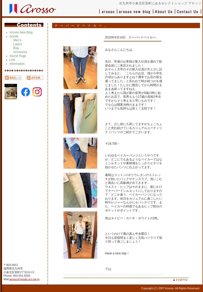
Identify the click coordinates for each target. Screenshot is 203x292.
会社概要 (164, 14)
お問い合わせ (188, 14)
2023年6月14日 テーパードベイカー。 (132, 37)
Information (17, 64)
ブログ (135, 14)
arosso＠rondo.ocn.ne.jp (24, 279)
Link (12, 60)
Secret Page (18, 56)
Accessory (20, 52)
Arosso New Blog (21, 32)
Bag (16, 48)
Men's (17, 40)
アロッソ (108, 14)
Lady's (17, 44)
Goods (14, 36)
